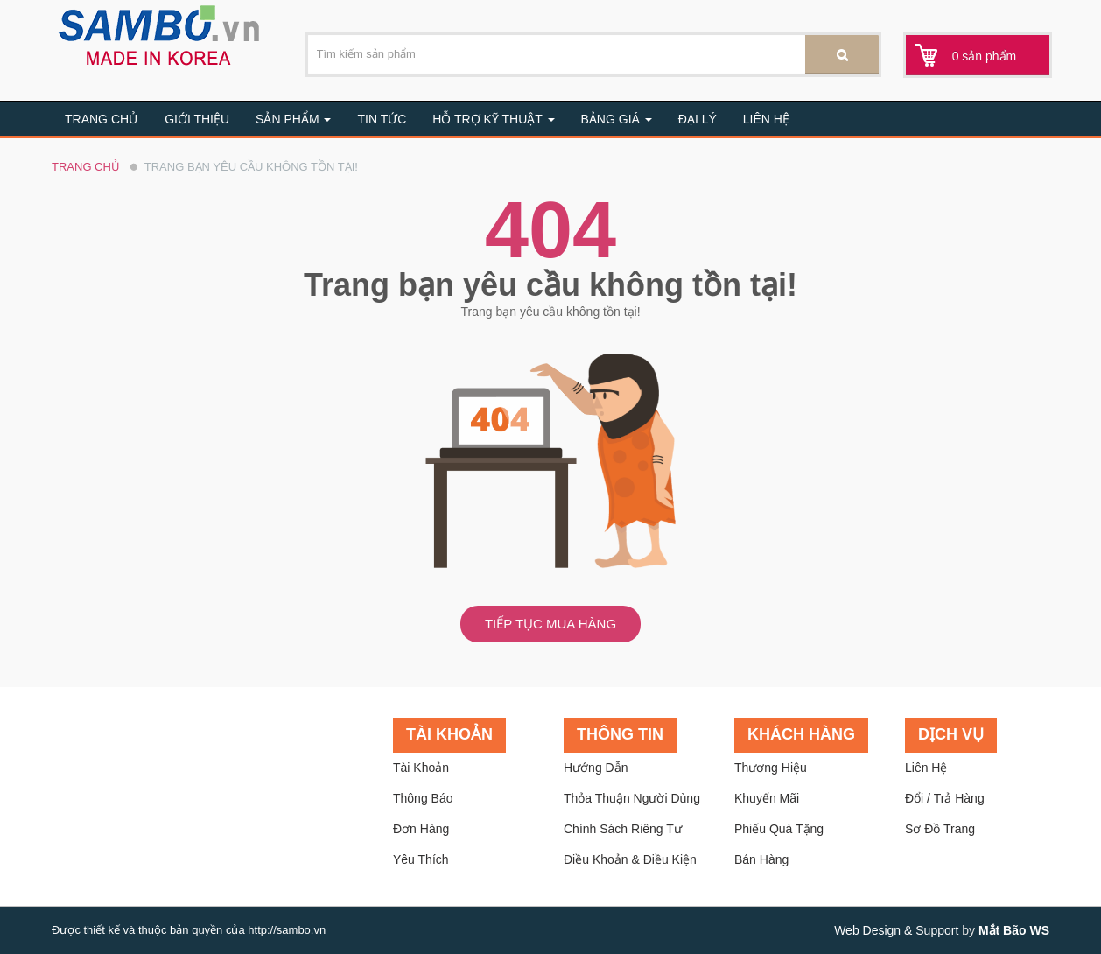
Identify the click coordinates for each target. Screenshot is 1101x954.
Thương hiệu (770, 768)
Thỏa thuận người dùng (632, 798)
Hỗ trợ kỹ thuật (493, 119)
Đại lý (697, 119)
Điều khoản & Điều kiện (630, 859)
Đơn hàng (421, 829)
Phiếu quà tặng (779, 829)
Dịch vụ (951, 734)
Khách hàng (801, 734)
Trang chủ (101, 119)
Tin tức (381, 119)
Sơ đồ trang (940, 829)
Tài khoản (449, 734)
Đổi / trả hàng (945, 798)
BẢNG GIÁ (616, 119)
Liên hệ (766, 119)
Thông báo (423, 798)
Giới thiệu (197, 119)
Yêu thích (421, 859)
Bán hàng (761, 859)
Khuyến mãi (766, 798)
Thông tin (620, 734)
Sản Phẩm (293, 119)
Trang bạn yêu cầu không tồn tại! (251, 166)
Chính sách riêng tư (623, 829)
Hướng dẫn (596, 768)
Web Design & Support (896, 930)
